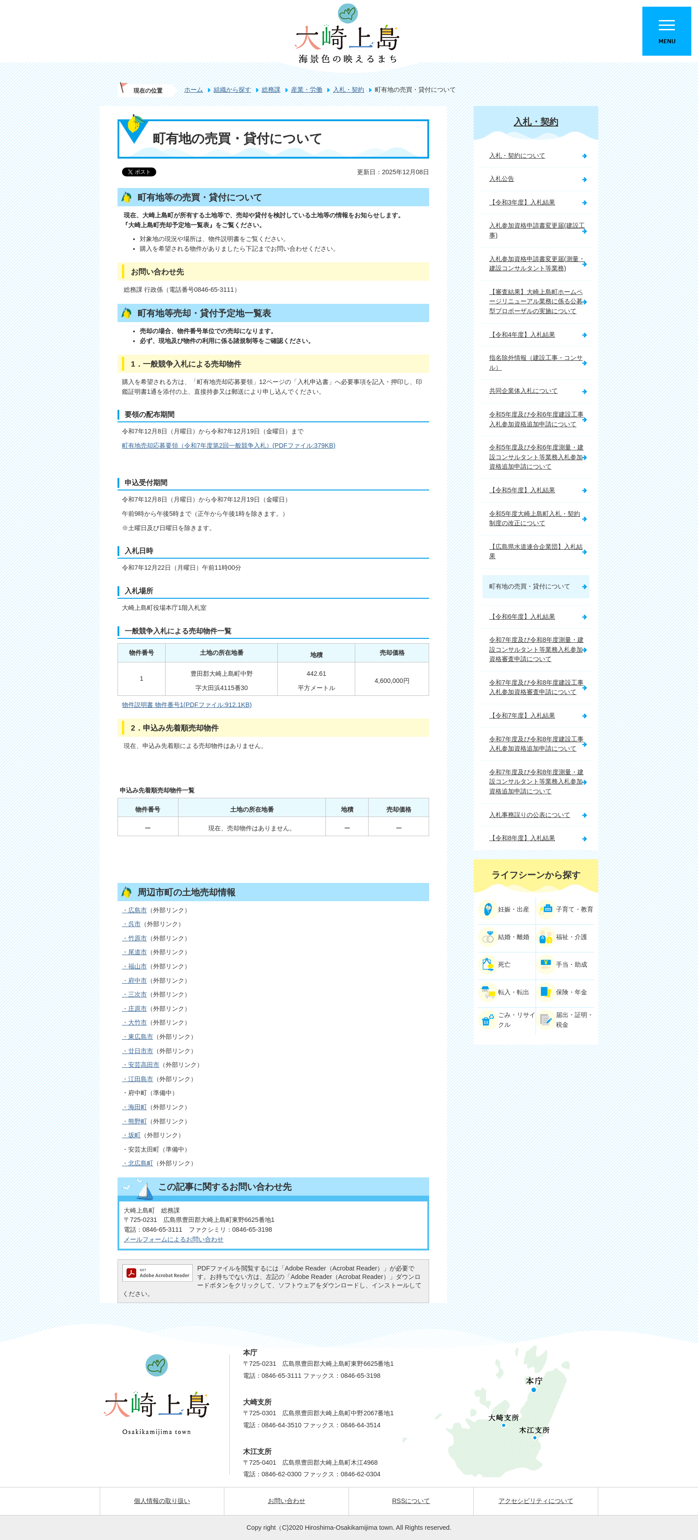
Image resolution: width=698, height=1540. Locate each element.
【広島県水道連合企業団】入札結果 (536, 551)
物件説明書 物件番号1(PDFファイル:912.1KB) (187, 704)
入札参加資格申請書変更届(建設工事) (537, 230)
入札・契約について (517, 155)
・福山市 (134, 966)
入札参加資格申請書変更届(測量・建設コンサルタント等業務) (537, 263)
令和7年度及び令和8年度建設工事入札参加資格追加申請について (536, 743)
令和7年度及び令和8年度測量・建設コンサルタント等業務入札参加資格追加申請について (536, 781)
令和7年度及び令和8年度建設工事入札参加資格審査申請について (536, 687)
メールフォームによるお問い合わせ (173, 1239)
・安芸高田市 (140, 1064)
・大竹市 (134, 1022)
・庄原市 (134, 1008)
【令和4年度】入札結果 (522, 334)
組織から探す (232, 89)
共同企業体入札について (523, 390)
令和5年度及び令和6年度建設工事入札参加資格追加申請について (536, 419)
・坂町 (131, 1135)
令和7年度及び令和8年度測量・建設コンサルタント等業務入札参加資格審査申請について (536, 649)
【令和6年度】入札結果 (522, 616)
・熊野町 (134, 1121)
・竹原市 (134, 938)
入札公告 (501, 178)
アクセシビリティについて (536, 1500)
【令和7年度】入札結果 (522, 715)
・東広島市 (137, 1036)
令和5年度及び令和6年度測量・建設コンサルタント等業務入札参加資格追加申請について (536, 457)
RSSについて (411, 1500)
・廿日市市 (137, 1050)
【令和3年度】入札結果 (522, 202)
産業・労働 (306, 89)
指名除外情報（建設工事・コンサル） (536, 362)
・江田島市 (137, 1078)
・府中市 (134, 980)
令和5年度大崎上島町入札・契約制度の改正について (534, 518)
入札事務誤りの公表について (529, 814)
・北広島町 (137, 1163)
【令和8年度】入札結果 (522, 837)
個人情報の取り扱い (162, 1500)
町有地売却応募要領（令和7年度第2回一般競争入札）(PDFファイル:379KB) (229, 445)
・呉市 (131, 923)
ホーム (193, 89)
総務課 (271, 89)
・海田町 (134, 1107)
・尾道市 (134, 952)
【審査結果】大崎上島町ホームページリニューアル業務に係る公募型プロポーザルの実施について (536, 301)
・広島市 (134, 910)
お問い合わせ (286, 1500)
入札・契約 (348, 89)
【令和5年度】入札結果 (522, 490)
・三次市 (134, 994)
